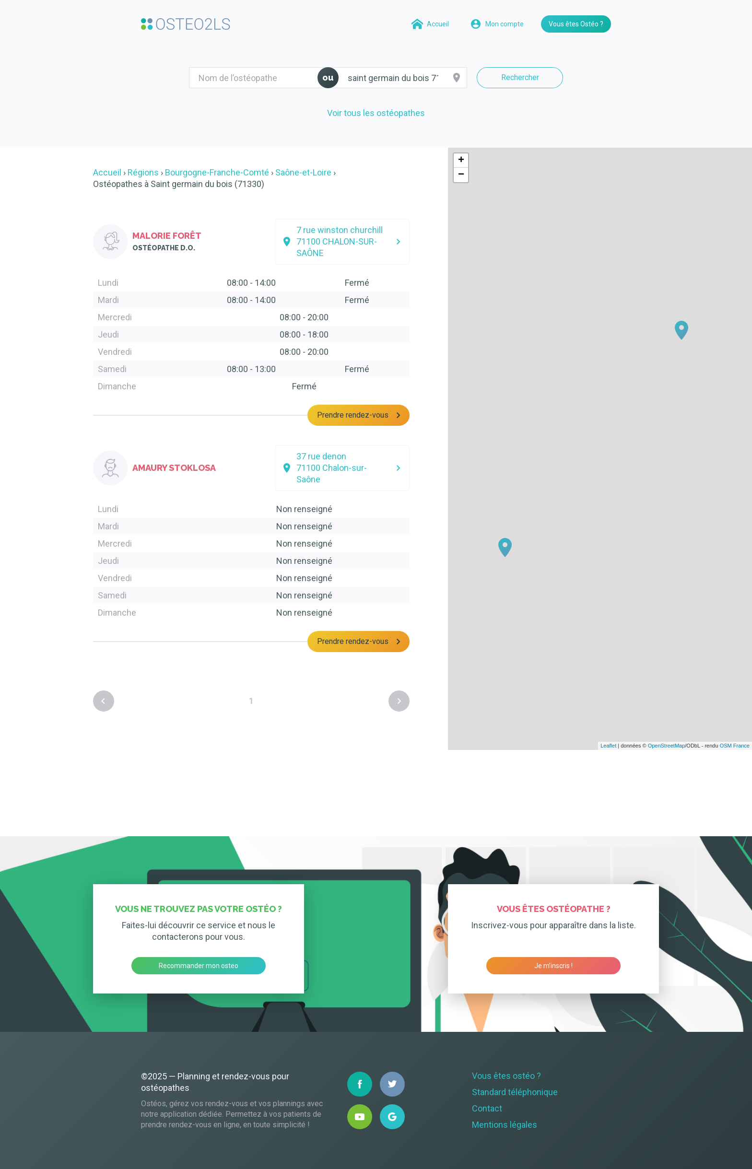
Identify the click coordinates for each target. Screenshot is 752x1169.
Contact (487, 1108)
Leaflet (608, 745)
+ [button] (461, 160)
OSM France (735, 745)
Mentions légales (504, 1125)
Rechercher (520, 77)
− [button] (461, 175)
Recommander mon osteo (198, 966)
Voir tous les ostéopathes (376, 113)
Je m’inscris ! (553, 966)
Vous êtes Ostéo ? (576, 24)
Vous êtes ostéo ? (506, 1076)
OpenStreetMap (666, 745)
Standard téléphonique (515, 1092)
